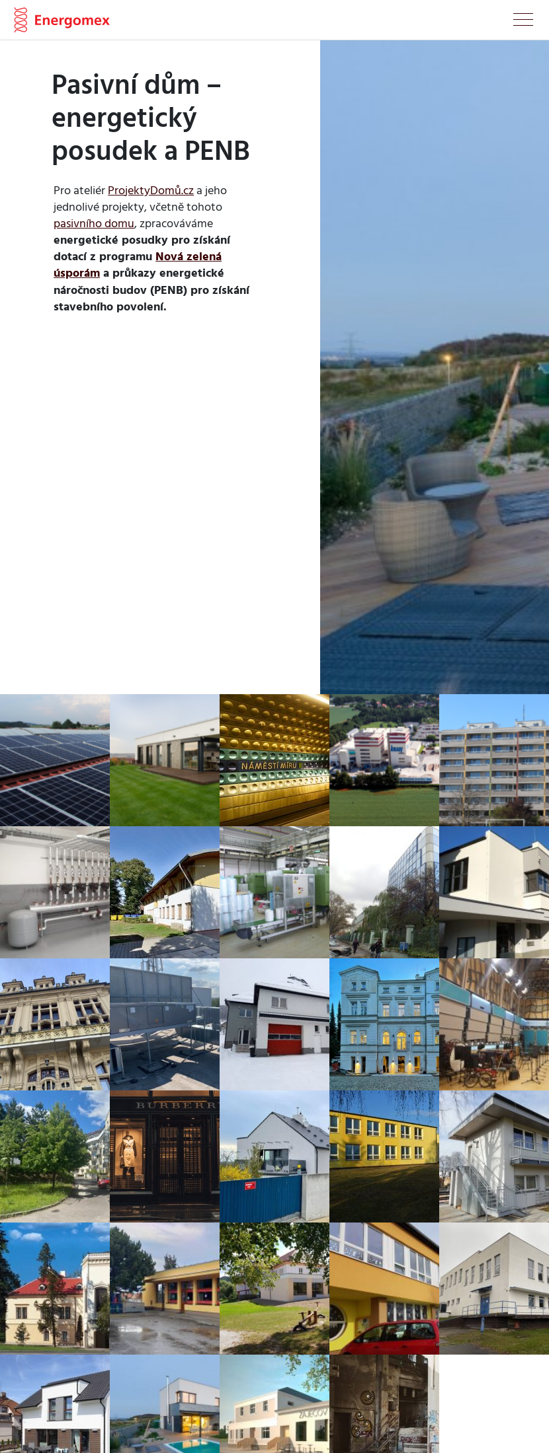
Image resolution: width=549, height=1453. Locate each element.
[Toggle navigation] (523, 22)
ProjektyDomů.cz (151, 190)
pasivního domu (94, 223)
